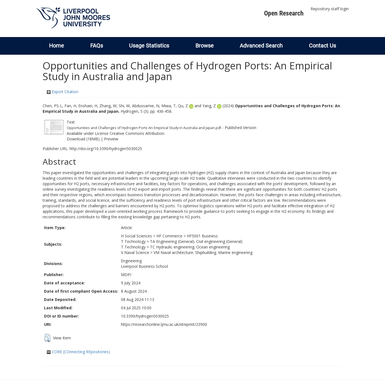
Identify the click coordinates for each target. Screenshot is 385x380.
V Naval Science (135, 252)
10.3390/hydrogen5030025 (145, 316)
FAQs (96, 45)
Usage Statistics (149, 45)
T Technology (133, 241)
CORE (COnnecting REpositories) (78, 351)
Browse (204, 45)
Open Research (284, 13)
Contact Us (322, 45)
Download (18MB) (83, 138)
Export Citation (62, 91)
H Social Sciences (136, 236)
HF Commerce (169, 236)
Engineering (131, 260)
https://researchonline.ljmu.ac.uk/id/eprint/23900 (164, 324)
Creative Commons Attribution (137, 133)
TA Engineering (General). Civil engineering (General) (196, 241)
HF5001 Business (202, 236)
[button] (47, 338)
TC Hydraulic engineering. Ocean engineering (190, 247)
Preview (111, 138)
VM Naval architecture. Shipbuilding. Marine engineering (203, 252)
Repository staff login (330, 8)
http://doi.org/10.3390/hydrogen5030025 (105, 148)
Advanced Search (261, 45)
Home (56, 45)
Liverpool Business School (144, 266)
